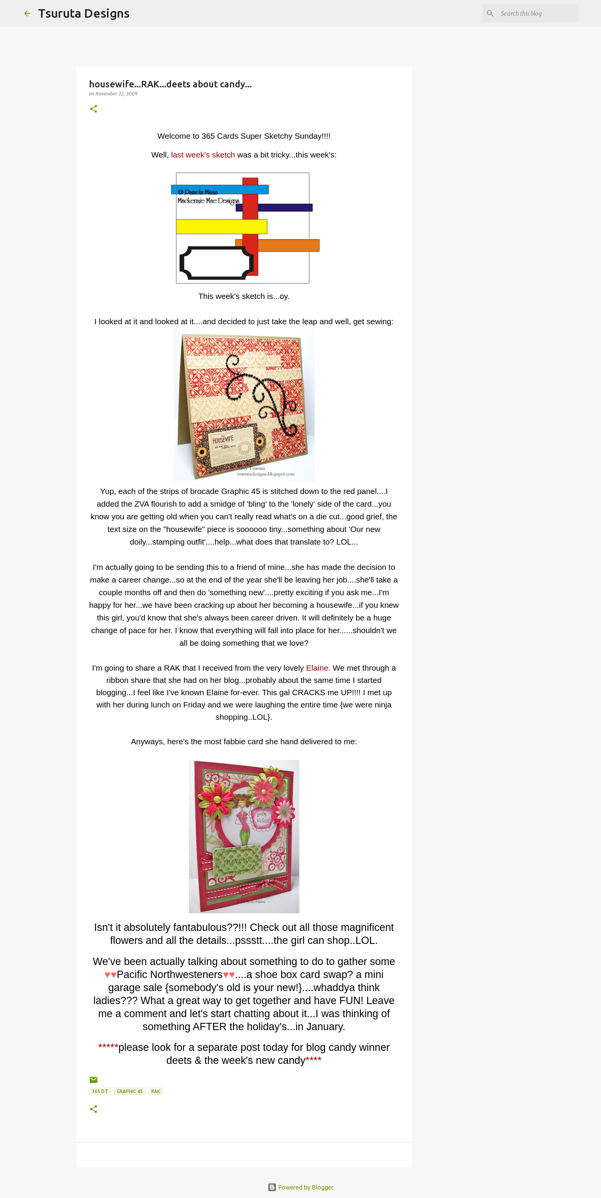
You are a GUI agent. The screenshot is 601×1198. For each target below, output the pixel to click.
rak (155, 1091)
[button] (93, 109)
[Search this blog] (538, 13)
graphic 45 (130, 1091)
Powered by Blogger (300, 1187)
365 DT (100, 1091)
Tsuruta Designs (84, 13)
